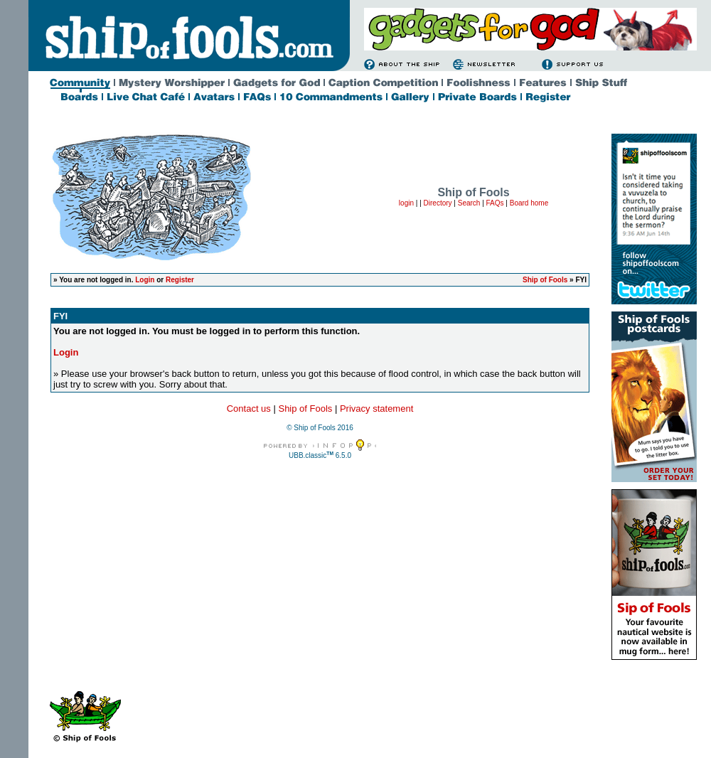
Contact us (249, 408)
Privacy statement (376, 408)
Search (469, 203)
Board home (529, 203)
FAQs (495, 203)
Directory (438, 203)
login (406, 203)
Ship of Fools (545, 280)
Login (144, 280)
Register (180, 280)
